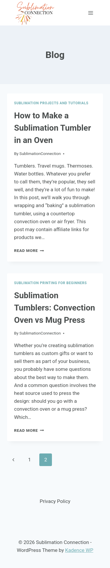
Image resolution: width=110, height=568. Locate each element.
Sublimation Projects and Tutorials (51, 103)
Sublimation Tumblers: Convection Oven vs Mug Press (54, 308)
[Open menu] (90, 12)
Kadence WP (79, 550)
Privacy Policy (55, 501)
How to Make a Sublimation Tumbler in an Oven (52, 128)
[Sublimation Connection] (35, 12)
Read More (29, 250)
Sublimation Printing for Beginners (50, 283)
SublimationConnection (40, 153)
